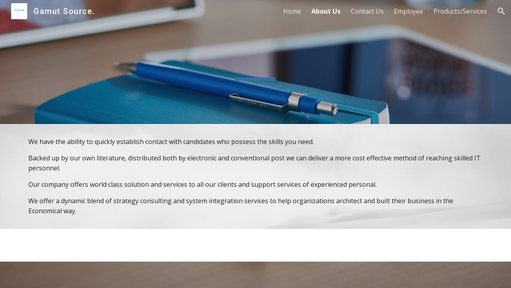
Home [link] (292, 11)
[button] (501, 11)
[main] (255, 176)
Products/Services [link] (460, 11)
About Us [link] (326, 11)
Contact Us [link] (367, 11)
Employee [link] (408, 11)
